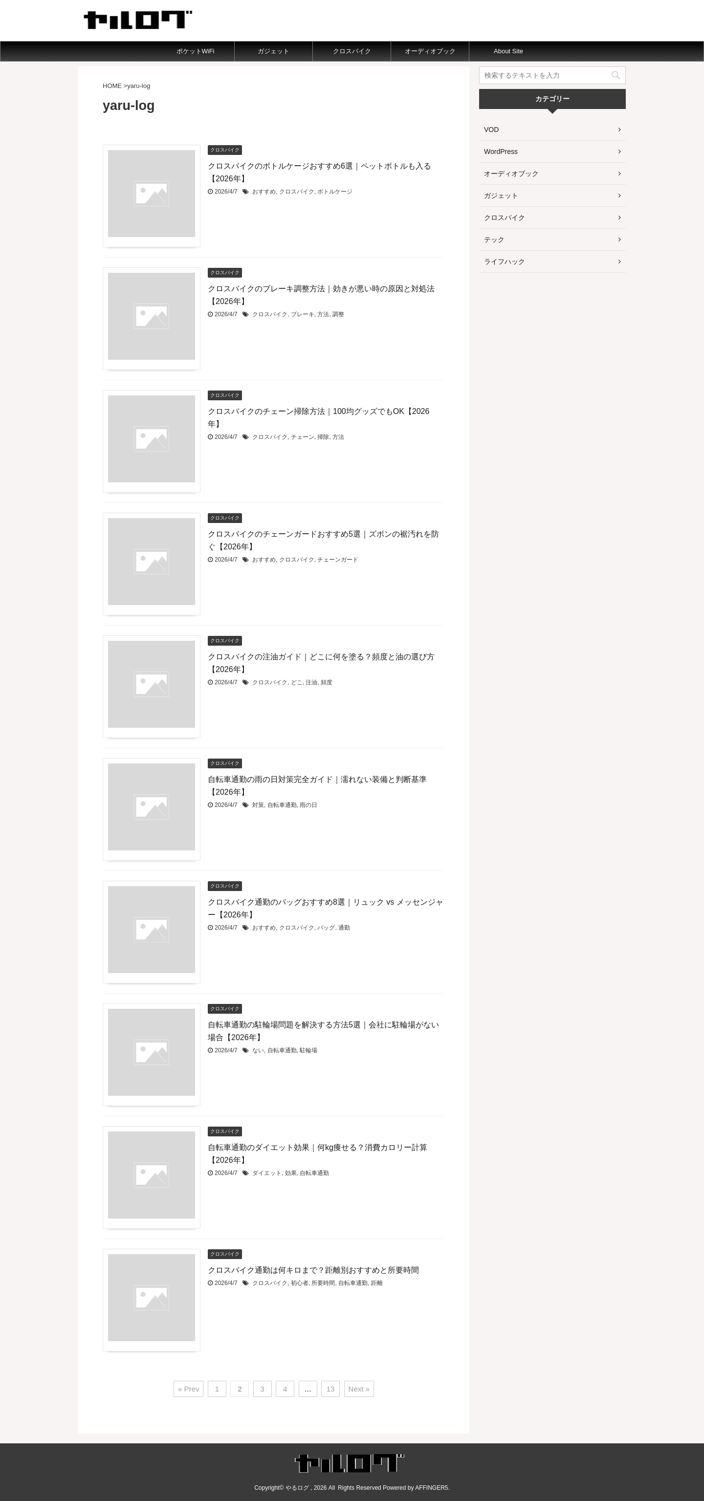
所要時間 (323, 1283)
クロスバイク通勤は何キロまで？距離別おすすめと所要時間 (313, 1270)
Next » (359, 1389)
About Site (508, 51)
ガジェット (273, 51)
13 (331, 1389)
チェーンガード (337, 559)
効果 (291, 1173)
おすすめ (264, 191)
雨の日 (308, 805)
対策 (258, 805)
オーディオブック (430, 51)
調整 (338, 314)
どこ (297, 682)
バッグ (326, 927)
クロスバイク (352, 51)
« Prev (188, 1389)
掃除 (323, 437)
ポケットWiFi (195, 51)
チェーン (302, 437)
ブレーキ (302, 314)
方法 (323, 314)
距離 (377, 1283)
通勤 (344, 927)
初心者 (299, 1283)
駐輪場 (308, 1050)
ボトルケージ (334, 191)
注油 (311, 682)
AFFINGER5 (431, 1487)
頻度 (326, 682)
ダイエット (267, 1173)
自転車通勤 (282, 805)
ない (258, 1050)
